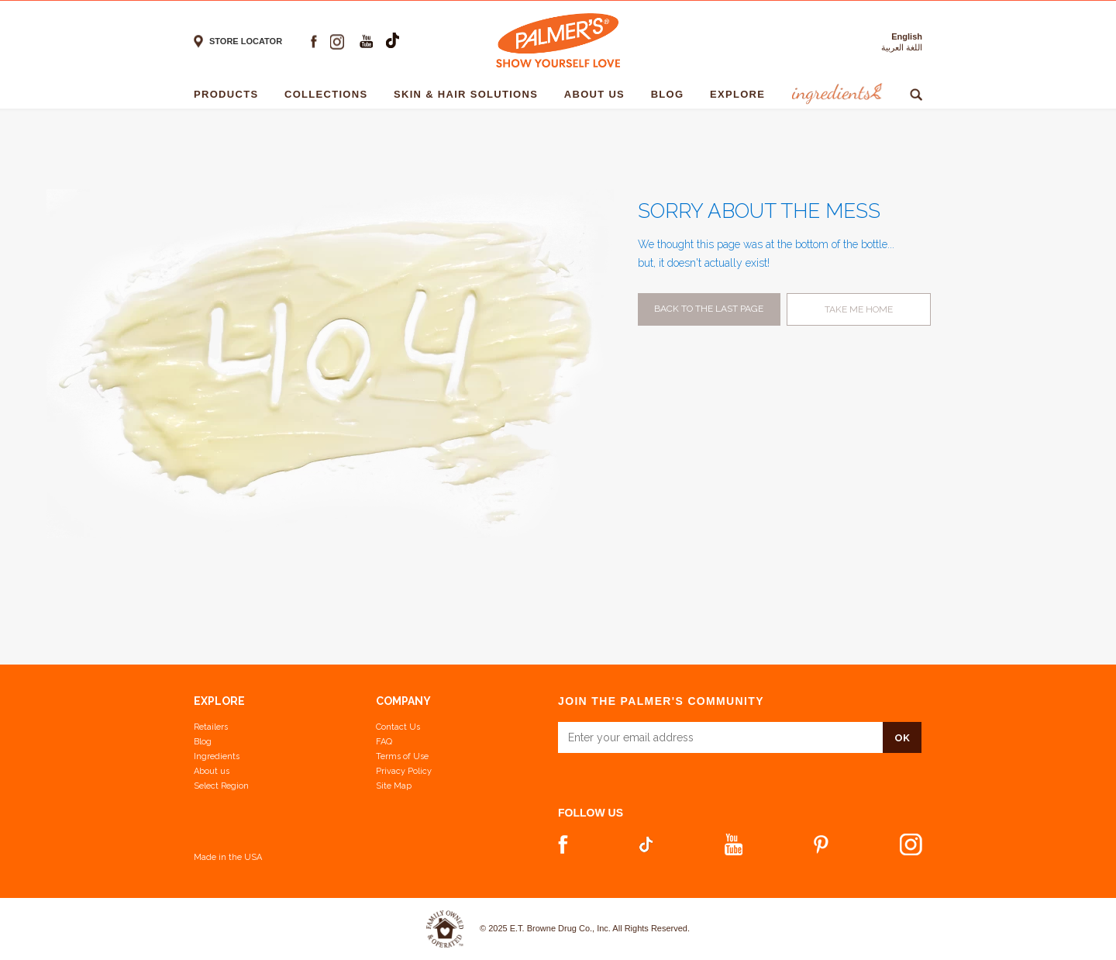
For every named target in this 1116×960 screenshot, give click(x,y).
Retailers (211, 727)
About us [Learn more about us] (211, 771)
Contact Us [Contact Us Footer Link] (398, 727)
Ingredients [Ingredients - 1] (835, 94)
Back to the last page (708, 308)
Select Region (221, 786)
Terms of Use (402, 756)
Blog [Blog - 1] (671, 94)
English (906, 36)
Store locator (245, 41)
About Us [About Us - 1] (598, 94)
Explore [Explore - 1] (741, 94)
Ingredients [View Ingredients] (216, 756)
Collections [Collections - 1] (329, 94)
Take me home (859, 309)
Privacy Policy (404, 771)
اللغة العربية (901, 47)
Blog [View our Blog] (203, 742)
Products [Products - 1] (230, 94)
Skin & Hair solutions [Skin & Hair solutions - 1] (470, 94)
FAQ (384, 742)
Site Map (394, 786)
